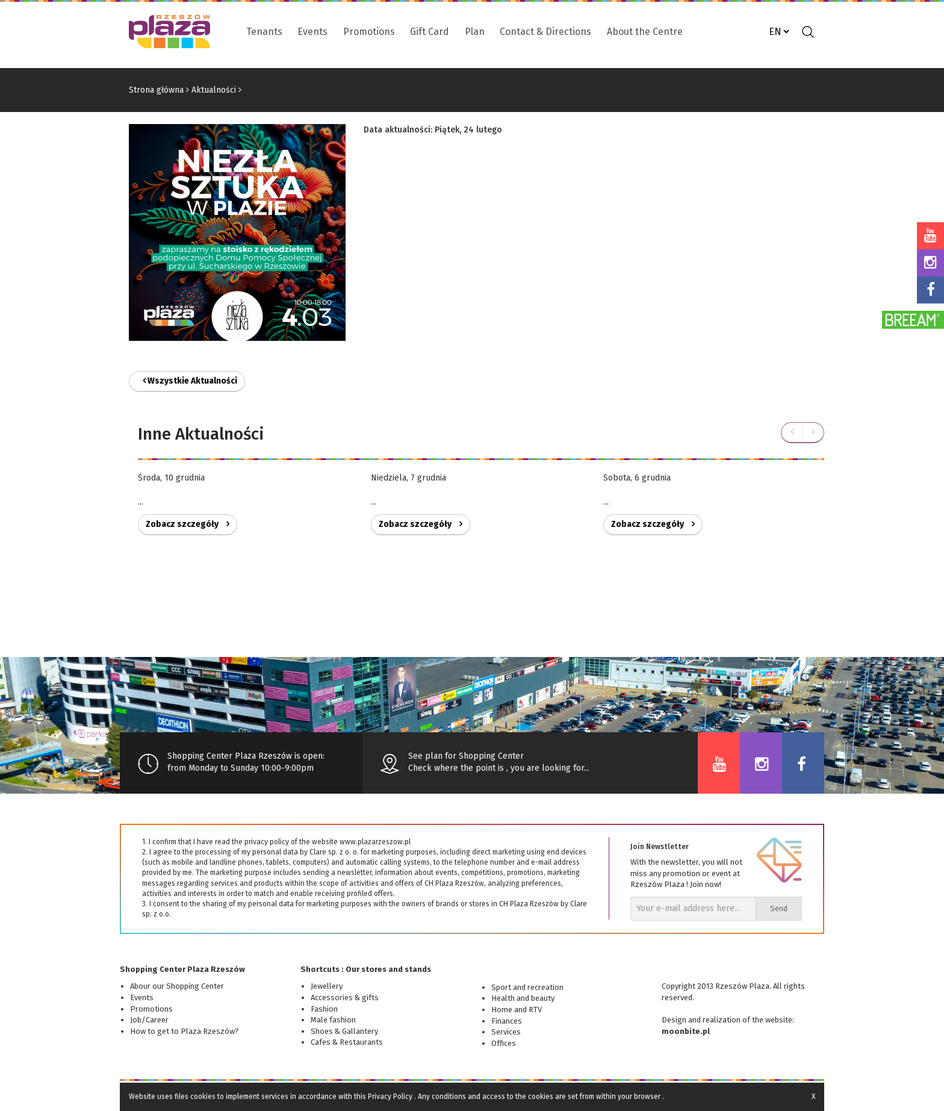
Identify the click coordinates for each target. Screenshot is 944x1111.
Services (506, 1031)
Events (312, 31)
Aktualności (213, 90)
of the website (767, 1019)
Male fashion (333, 1019)
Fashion (324, 1008)
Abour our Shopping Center (177, 986)
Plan (475, 31)
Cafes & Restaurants (347, 1042)
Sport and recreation (527, 987)
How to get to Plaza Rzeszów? (184, 1031)
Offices (503, 1043)
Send (778, 908)
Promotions (369, 31)
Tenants (264, 31)
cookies (203, 1096)
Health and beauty (522, 998)
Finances (506, 1020)
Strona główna (156, 90)
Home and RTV (516, 1009)
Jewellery (327, 986)
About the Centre (645, 31)
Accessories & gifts (345, 997)
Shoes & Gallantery (344, 1031)
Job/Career (149, 1019)
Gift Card (429, 31)
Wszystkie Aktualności (190, 381)
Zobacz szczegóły (187, 524)
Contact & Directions (545, 31)
